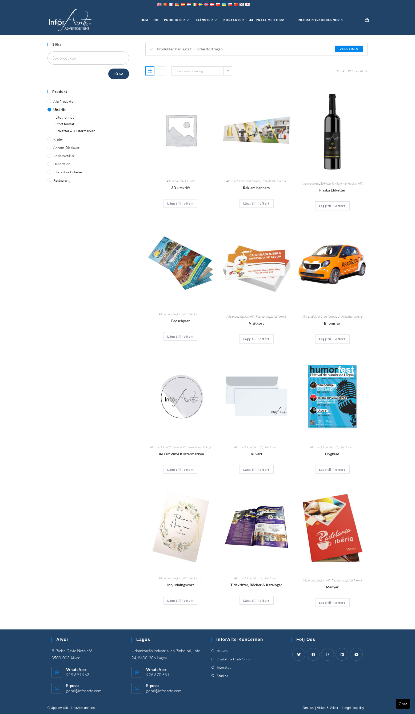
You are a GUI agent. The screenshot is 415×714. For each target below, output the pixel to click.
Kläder (58, 139)
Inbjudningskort (180, 585)
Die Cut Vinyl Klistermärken (180, 454)
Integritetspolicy (353, 708)
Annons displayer (66, 147)
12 (349, 71)
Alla (364, 71)
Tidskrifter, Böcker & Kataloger (256, 585)
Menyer (332, 587)
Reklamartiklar (63, 156)
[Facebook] (313, 654)
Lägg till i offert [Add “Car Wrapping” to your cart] (332, 339)
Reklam (222, 651)
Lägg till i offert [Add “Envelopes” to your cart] (256, 470)
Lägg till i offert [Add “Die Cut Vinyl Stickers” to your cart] (180, 470)
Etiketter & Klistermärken (336, 183)
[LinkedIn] (342, 654)
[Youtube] (356, 654)
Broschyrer (180, 320)
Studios (222, 675)
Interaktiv (224, 667)
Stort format (252, 181)
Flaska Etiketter (332, 190)
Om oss (307, 708)
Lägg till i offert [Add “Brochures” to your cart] (180, 336)
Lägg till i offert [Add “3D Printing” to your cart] (180, 203)
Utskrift (190, 181)
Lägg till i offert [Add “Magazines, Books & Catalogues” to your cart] (256, 601)
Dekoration (61, 164)
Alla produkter (175, 181)
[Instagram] (327, 654)
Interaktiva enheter (67, 172)
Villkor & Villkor (327, 708)
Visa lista (349, 49)
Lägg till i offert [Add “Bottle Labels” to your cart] (332, 206)
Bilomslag (332, 323)
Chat (403, 703)
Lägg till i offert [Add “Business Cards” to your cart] (256, 339)
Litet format (195, 314)
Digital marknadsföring (233, 659)
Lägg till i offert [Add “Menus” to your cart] (332, 603)
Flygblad (332, 454)
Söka (119, 74)
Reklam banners (256, 187)
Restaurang (279, 181)
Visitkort (256, 323)
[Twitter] (298, 654)
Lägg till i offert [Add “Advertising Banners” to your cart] (256, 203)
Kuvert (256, 454)
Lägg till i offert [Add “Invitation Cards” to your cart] (180, 601)
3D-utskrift (180, 187)
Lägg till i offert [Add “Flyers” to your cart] (332, 470)
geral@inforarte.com (83, 690)
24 (355, 71)
